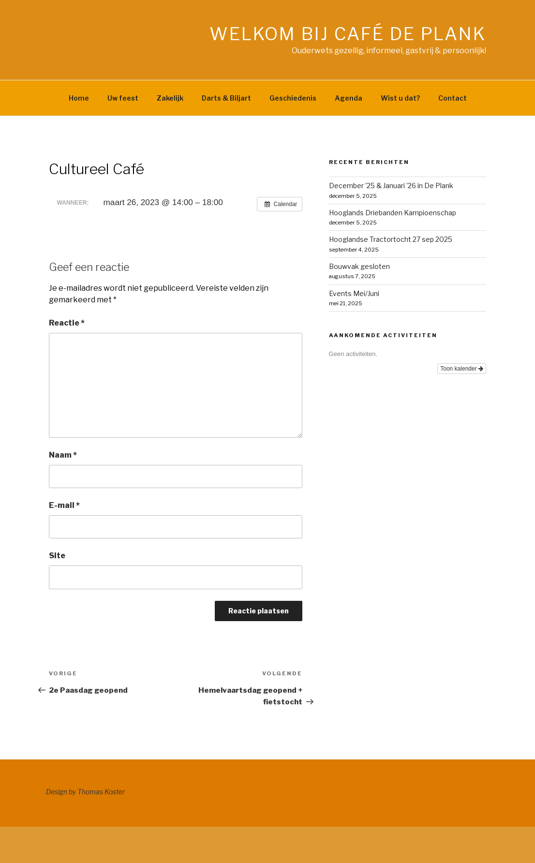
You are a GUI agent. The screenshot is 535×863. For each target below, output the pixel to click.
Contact (452, 98)
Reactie (67, 322)
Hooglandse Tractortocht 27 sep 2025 (390, 239)
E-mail (64, 505)
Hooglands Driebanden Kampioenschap (392, 212)
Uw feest (122, 98)
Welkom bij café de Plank (347, 34)
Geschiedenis (292, 98)
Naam (63, 455)
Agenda (348, 98)
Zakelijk (170, 98)
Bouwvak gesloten (359, 266)
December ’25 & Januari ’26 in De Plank (391, 185)
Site (57, 555)
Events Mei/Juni (354, 293)
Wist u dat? (400, 98)
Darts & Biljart (226, 98)
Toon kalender (461, 368)
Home (79, 98)
